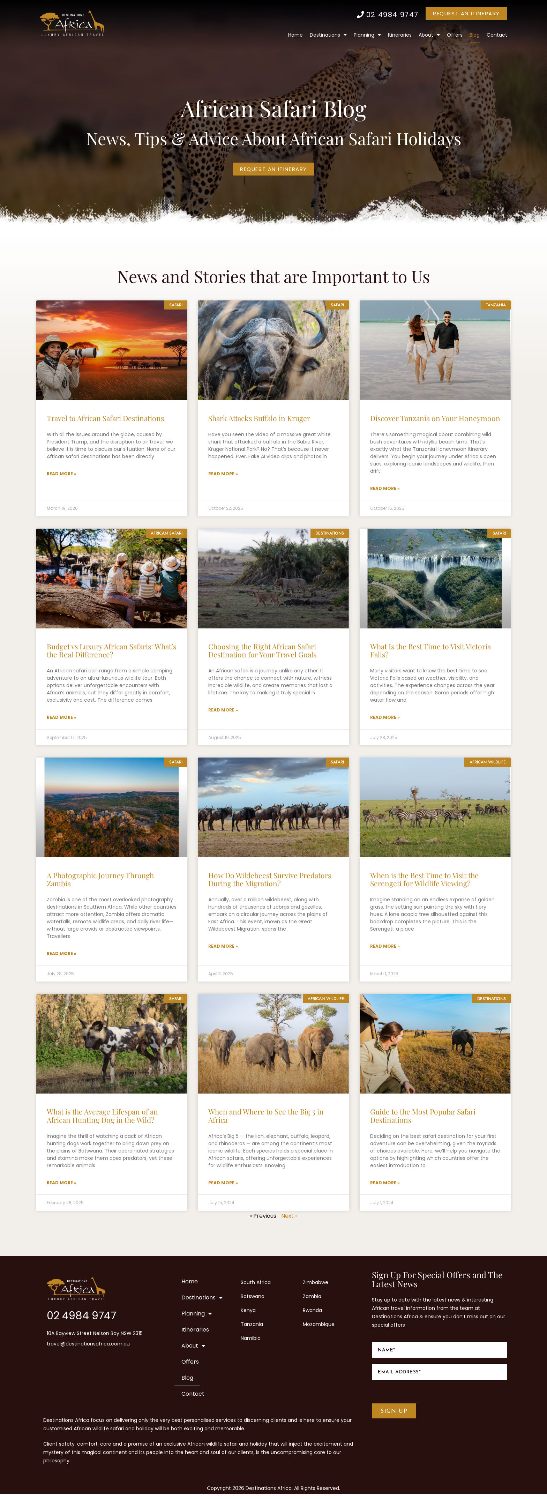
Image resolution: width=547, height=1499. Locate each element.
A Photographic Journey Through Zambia (100, 881)
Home (295, 34)
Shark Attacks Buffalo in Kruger (259, 418)
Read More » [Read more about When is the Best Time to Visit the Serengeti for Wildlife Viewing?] (385, 949)
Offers (455, 34)
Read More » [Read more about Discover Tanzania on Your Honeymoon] (385, 489)
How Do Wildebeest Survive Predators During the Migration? (269, 881)
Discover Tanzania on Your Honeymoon (435, 418)
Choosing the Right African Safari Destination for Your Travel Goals (262, 651)
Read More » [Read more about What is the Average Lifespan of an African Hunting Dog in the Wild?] (61, 1187)
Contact (497, 34)
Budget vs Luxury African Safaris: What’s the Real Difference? (111, 651)
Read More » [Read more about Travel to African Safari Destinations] (61, 474)
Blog (475, 34)
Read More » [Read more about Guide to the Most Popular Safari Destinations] (385, 1187)
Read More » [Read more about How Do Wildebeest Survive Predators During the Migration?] (223, 949)
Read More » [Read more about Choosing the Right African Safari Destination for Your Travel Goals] (223, 712)
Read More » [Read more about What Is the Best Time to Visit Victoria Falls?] (385, 719)
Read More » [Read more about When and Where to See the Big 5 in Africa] (223, 1187)
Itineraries (400, 34)
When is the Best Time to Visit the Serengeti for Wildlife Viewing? (424, 881)
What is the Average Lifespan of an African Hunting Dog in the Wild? (102, 1119)
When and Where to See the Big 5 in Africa (266, 1119)
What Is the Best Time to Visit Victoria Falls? (430, 651)
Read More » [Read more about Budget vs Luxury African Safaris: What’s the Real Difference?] (61, 719)
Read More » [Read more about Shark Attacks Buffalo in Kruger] (223, 474)
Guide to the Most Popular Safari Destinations (422, 1119)
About (429, 35)
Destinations (328, 35)
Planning (367, 35)
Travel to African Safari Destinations (105, 418)
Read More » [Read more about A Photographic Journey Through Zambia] (61, 957)
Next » (289, 1221)
